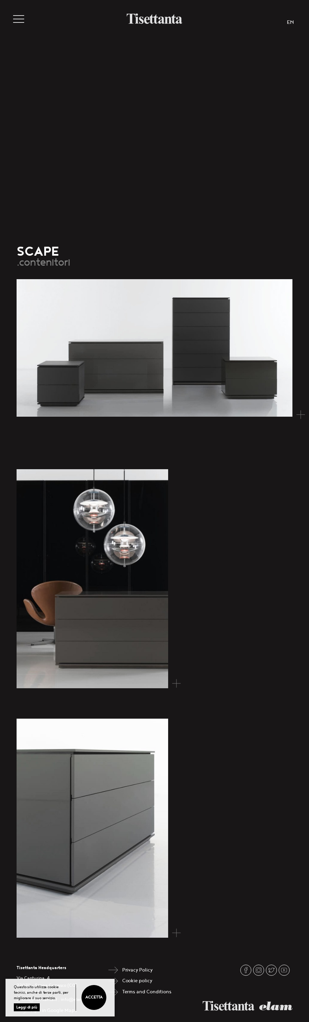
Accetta (93, 997)
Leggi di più (26, 1007)
